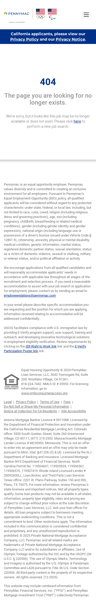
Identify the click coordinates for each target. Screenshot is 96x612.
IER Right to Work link (41, 346)
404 (48, 82)
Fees (67, 402)
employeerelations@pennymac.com (30, 295)
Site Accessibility (73, 411)
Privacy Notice (70, 39)
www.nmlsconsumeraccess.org (44, 393)
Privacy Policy (24, 39)
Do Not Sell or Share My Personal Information (36, 406)
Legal (8, 402)
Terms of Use (49, 402)
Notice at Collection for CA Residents (30, 411)
